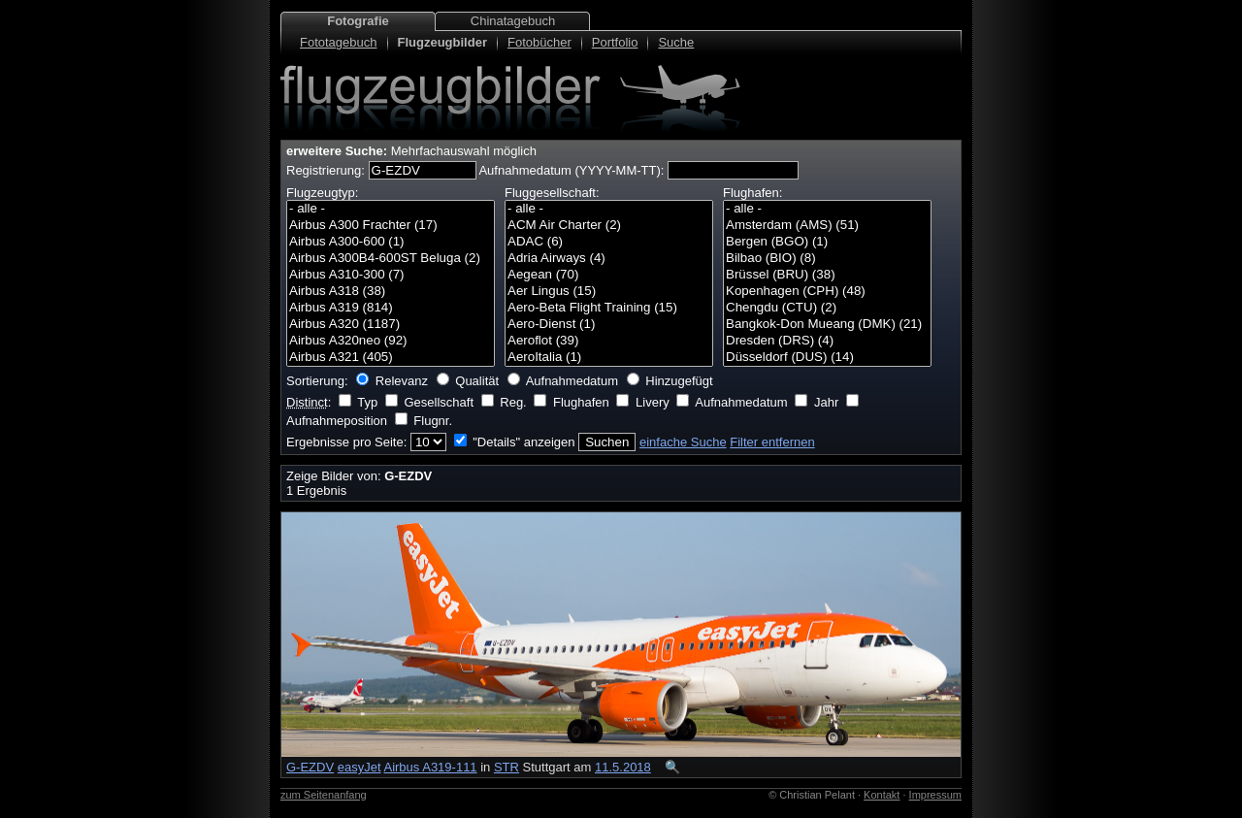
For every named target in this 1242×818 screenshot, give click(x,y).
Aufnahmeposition (336, 420)
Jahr (826, 402)
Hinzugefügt (678, 381)
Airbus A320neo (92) (390, 341)
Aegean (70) (609, 275)
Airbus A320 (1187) (390, 324)
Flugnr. (432, 420)
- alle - (390, 209)
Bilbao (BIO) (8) (827, 258)
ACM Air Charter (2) (609, 225)
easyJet (359, 767)
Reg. (513, 402)
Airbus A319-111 (429, 767)
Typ (367, 402)
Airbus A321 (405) (390, 357)
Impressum (935, 795)
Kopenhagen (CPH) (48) (827, 291)
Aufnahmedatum (572, 381)
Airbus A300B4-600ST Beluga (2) (390, 258)
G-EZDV (310, 767)
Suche (676, 42)
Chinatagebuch (513, 21)
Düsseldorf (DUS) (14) (827, 357)
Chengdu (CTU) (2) (827, 308)
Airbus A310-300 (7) (390, 275)
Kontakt (881, 795)
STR (506, 767)
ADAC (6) (609, 242)
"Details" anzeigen (523, 442)
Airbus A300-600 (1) (390, 242)
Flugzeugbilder (442, 42)
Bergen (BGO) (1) (827, 242)
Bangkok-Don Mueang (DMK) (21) (827, 324)
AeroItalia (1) (609, 357)
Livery (653, 402)
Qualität (477, 381)
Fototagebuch (338, 42)
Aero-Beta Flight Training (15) (609, 308)
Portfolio (615, 42)
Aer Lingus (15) (609, 291)
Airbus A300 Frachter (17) (390, 225)
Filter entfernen (772, 442)
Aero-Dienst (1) (609, 324)
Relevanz (402, 381)
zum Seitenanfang (323, 795)
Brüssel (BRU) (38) (827, 275)
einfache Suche (683, 442)
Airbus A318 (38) (390, 291)
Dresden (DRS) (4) (827, 341)
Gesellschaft (439, 402)
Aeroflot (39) (609, 341)
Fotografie (358, 21)
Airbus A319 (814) (390, 308)
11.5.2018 (623, 767)
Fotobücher (539, 42)
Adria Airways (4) (609, 258)
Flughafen (581, 402)
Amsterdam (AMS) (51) (827, 225)
